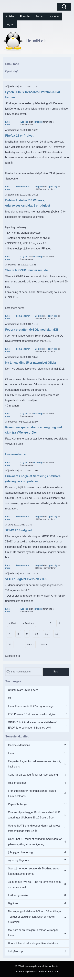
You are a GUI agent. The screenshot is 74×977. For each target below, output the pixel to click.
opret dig (37, 122)
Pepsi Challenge (17, 804)
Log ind (24, 122)
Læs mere (7, 123)
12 (57, 633)
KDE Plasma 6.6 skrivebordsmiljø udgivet (32, 714)
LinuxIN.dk (36, 41)
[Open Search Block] (64, 7)
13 (11, 644)
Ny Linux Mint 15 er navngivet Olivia (30, 362)
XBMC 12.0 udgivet (18, 530)
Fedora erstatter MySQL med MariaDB (31, 329)
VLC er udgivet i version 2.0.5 (25, 579)
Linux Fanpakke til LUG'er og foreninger (31, 706)
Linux (11, 753)
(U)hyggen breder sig (20, 852)
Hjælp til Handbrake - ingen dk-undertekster (33, 943)
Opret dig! (11, 71)
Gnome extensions (19, 745)
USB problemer (17, 782)
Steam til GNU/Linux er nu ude (26, 270)
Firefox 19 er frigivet (19, 135)
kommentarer (23, 186)
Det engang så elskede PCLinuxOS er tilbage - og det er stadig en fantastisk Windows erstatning (34, 916)
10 (37, 633)
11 (47, 633)
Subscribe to (12, 655)
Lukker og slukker (18, 895)
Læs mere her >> (15, 454)
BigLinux (13, 903)
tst (9, 698)
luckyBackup (15, 951)
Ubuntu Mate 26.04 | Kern (23, 690)
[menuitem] (10, 16)
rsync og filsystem (18, 860)
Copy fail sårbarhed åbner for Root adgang (33, 774)
